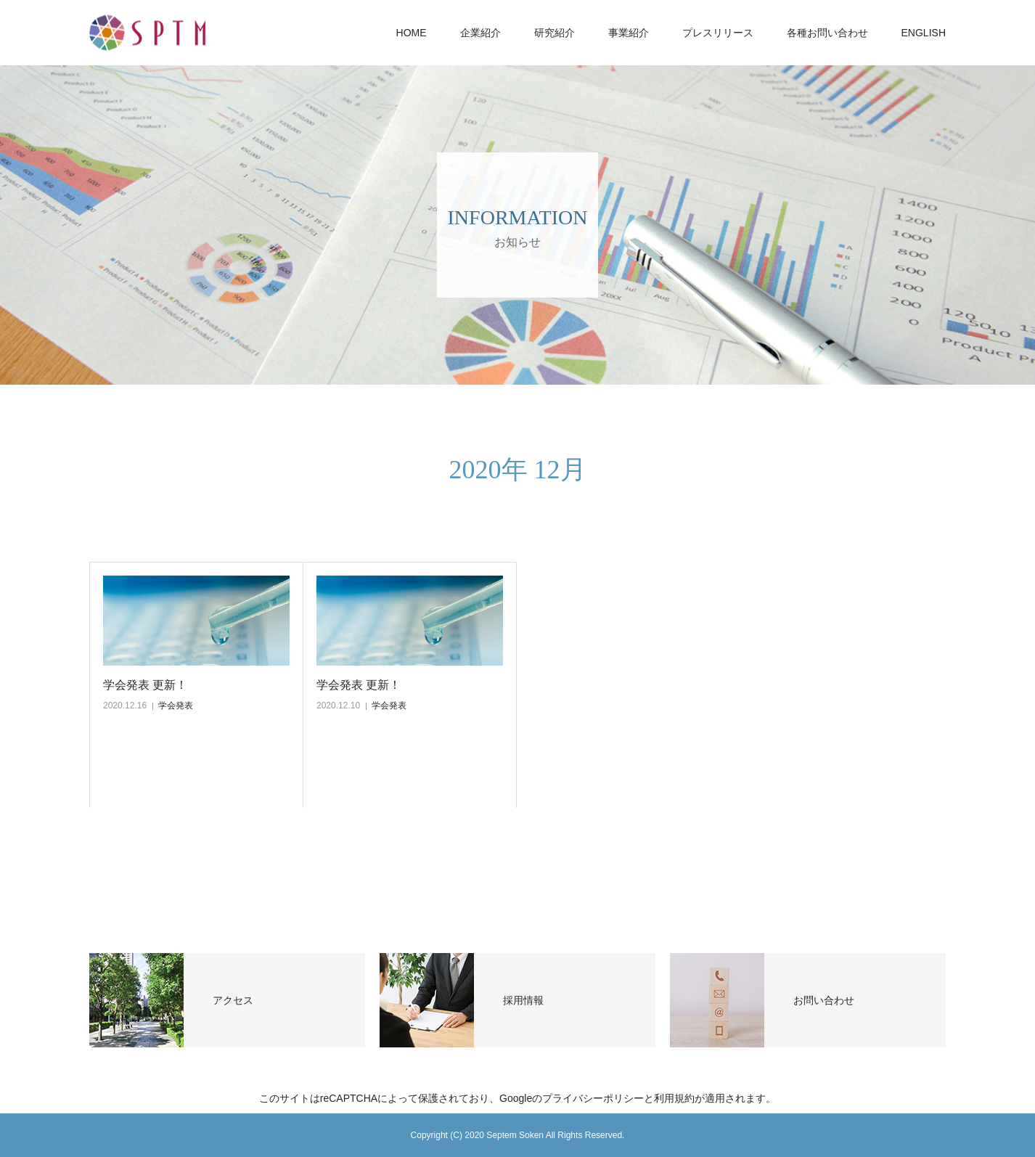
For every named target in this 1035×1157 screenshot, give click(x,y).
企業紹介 (480, 32)
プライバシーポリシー (593, 1098)
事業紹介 (628, 32)
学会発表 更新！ (145, 685)
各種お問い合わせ (827, 32)
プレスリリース (717, 32)
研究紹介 (554, 32)
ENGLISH (923, 32)
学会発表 (175, 705)
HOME (411, 32)
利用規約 (674, 1098)
